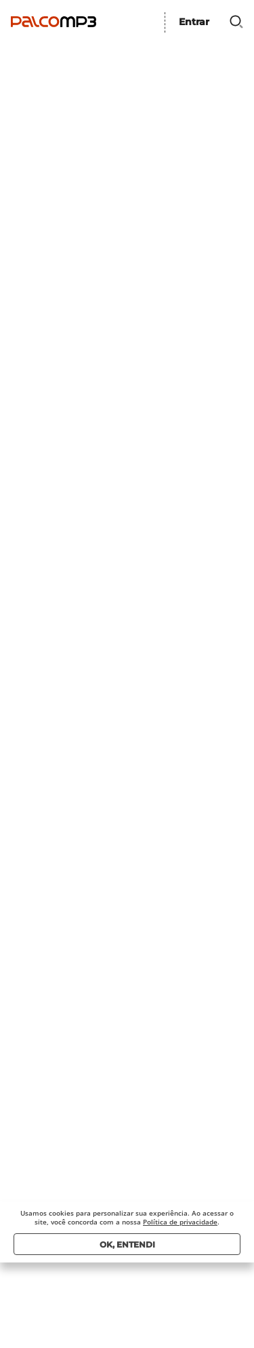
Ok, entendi (127, 1244)
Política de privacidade (180, 1222)
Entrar (194, 22)
